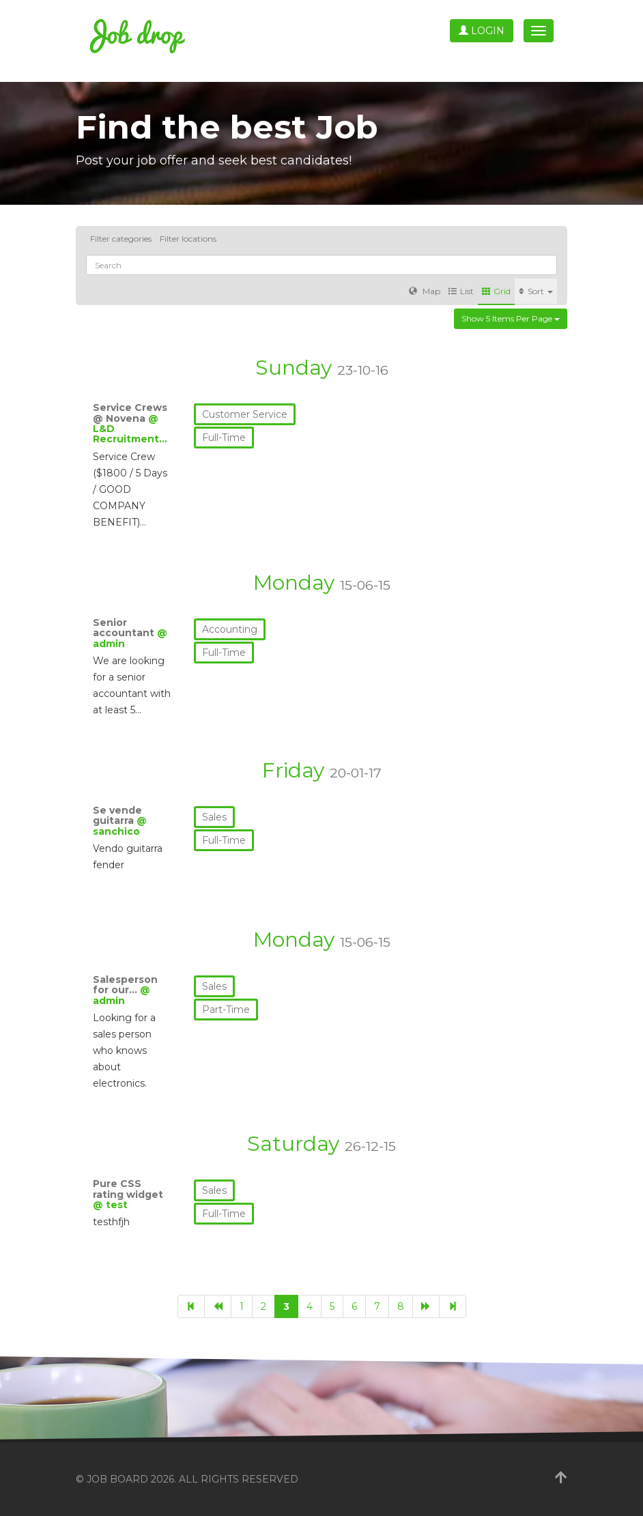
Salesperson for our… (125, 984)
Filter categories (121, 238)
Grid (496, 291)
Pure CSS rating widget (128, 1188)
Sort (536, 291)
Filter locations (188, 238)
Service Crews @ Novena (130, 412)
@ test (110, 1205)
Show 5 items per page (510, 318)
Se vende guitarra (117, 815)
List (461, 291)
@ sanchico (120, 825)
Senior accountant (125, 627)
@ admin (121, 995)
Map (424, 291)
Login (481, 31)
